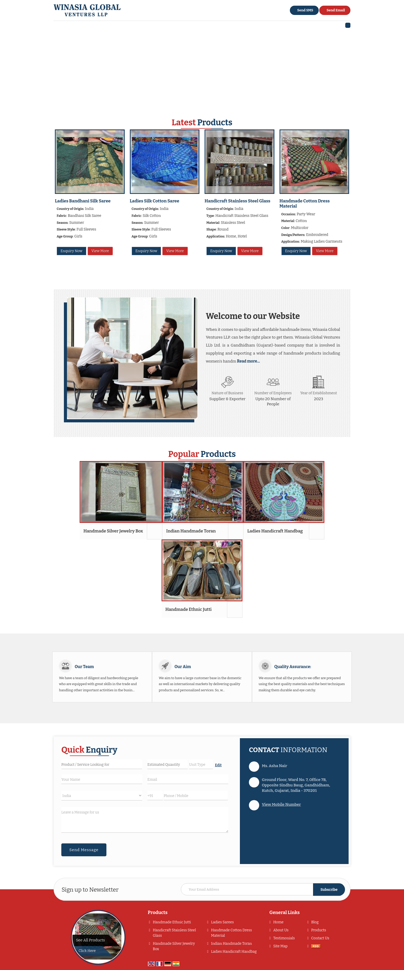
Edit (218, 765)
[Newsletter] (263, 889)
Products (158, 912)
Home (278, 922)
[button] (281, 804)
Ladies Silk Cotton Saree (154, 201)
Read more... (248, 361)
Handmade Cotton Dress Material (305, 203)
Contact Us (320, 938)
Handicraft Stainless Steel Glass (237, 201)
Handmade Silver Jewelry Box (113, 530)
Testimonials (284, 938)
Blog (315, 922)
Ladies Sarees (222, 922)
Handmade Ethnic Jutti (188, 609)
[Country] (101, 796)
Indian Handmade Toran (191, 530)
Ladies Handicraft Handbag (275, 530)
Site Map (280, 946)
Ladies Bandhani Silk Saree (83, 201)
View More (100, 251)
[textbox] (201, 764)
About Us (280, 930)
